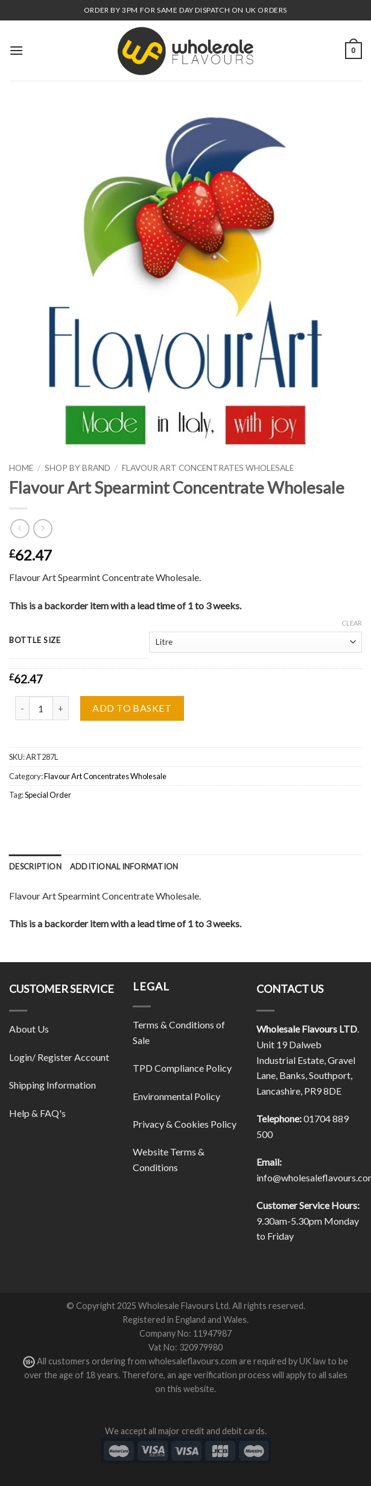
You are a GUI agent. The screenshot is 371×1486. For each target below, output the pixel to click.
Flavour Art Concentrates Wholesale (208, 468)
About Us (29, 1028)
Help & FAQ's (37, 1113)
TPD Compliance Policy (182, 1068)
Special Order (48, 795)
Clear (351, 623)
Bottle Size (35, 640)
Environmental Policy (176, 1096)
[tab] (35, 866)
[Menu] (16, 50)
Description (35, 866)
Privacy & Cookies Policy (184, 1124)
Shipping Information (52, 1084)
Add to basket (131, 707)
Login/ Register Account (59, 1057)
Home (21, 468)
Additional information (124, 866)
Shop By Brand (77, 468)
